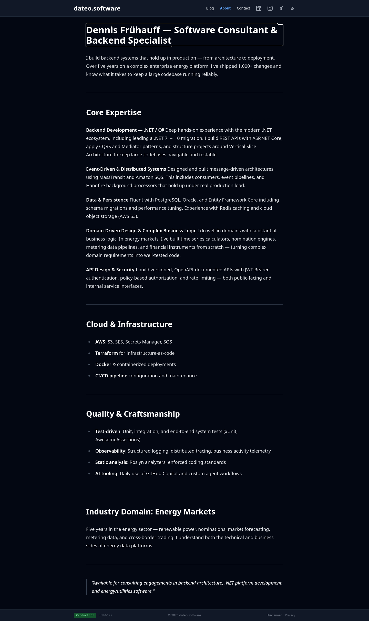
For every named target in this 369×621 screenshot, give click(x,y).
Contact (243, 8)
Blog (210, 8)
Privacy (290, 615)
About (225, 8)
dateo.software (97, 8)
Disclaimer (274, 615)
